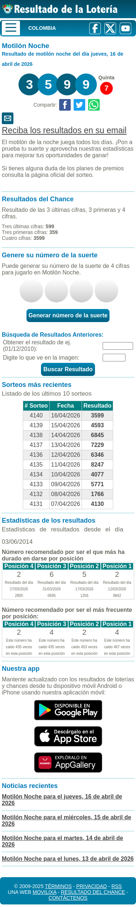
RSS (116, 886)
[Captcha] (114, 357)
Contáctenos (68, 898)
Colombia (42, 28)
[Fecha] (118, 346)
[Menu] (11, 28)
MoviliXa (44, 892)
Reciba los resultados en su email (64, 130)
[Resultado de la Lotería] (60, 8)
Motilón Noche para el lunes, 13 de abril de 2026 (68, 859)
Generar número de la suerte (68, 315)
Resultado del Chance (93, 892)
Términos (58, 886)
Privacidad (91, 886)
